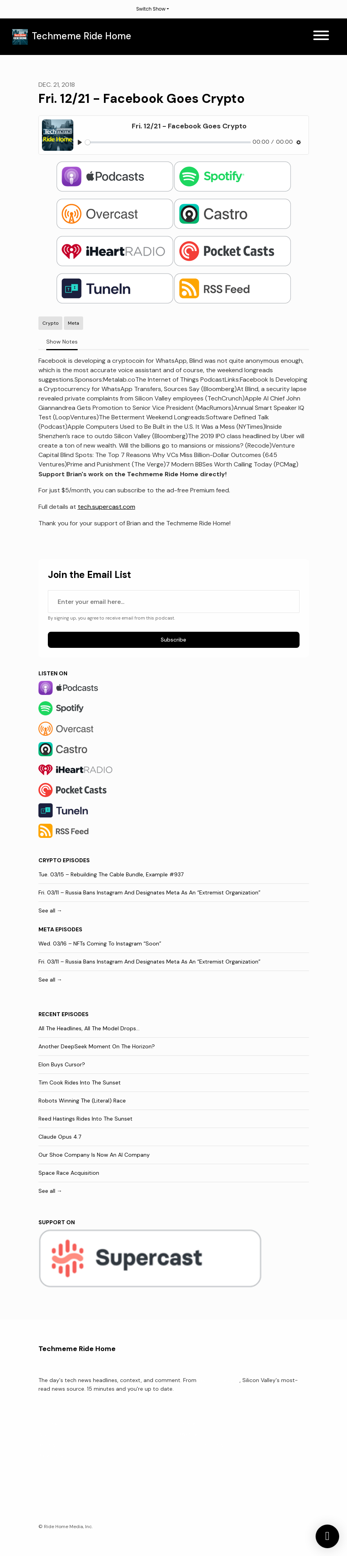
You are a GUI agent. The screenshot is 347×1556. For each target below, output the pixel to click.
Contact (189, 1424)
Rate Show (51, 1455)
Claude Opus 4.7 (59, 1136)
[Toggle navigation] (321, 37)
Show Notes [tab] (62, 341)
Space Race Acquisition (68, 1172)
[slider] (168, 142)
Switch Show (151, 8)
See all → (50, 910)
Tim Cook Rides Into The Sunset (79, 1082)
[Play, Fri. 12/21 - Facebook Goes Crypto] (80, 142)
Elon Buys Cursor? (61, 1064)
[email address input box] (174, 601)
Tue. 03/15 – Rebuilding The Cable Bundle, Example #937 (110, 874)
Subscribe (173, 639)
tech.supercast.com (106, 507)
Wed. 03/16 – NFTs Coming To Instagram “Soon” (99, 943)
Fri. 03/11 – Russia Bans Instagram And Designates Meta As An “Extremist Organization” (149, 892)
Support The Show (202, 1445)
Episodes (49, 1424)
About (45, 1434)
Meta (46, 929)
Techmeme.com (219, 1380)
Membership (195, 1434)
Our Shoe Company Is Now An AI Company (94, 1154)
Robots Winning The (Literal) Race (82, 1100)
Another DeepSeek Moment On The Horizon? (96, 1046)
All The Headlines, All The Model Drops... (89, 1028)
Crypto (50, 860)
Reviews (48, 1445)
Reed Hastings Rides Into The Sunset (85, 1118)
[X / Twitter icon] (42, 1486)
